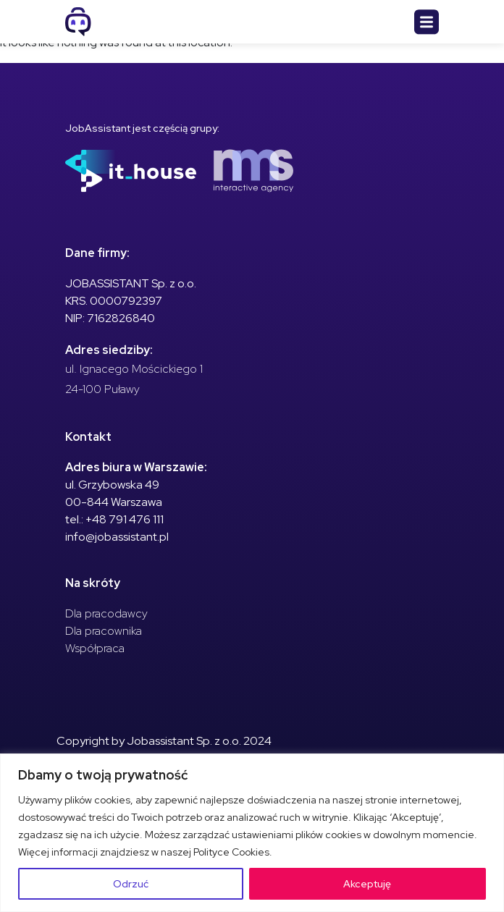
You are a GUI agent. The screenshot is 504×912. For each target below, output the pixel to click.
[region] (252, 832)
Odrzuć (130, 883)
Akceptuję (367, 883)
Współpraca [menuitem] (95, 648)
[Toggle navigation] (426, 22)
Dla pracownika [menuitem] (103, 630)
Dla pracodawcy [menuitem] (106, 613)
